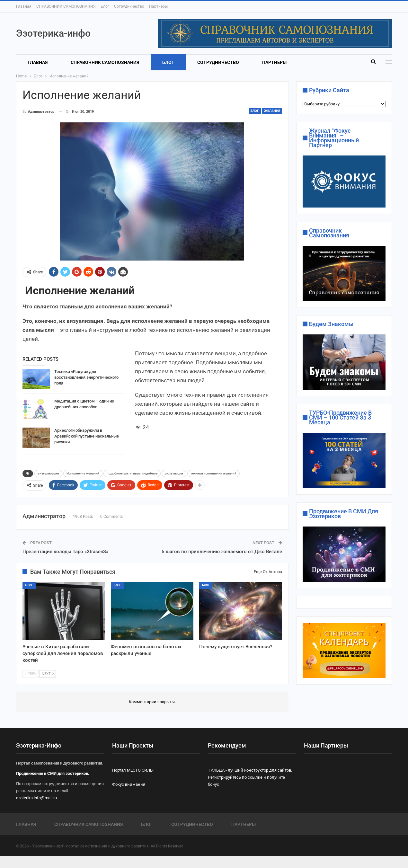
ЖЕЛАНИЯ (272, 110)
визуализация (48, 473)
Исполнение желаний (83, 473)
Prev (30, 674)
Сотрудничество (129, 6)
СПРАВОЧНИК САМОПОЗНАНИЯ (66, 6)
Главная (23, 6)
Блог (105, 6)
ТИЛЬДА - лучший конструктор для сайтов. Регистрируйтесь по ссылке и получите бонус (250, 777)
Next (48, 674)
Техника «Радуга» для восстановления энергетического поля (86, 377)
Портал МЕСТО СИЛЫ (133, 770)
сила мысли (174, 473)
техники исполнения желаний (213, 473)
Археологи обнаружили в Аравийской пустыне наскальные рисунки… (86, 436)
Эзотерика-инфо (53, 33)
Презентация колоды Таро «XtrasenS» (65, 551)
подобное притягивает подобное (132, 473)
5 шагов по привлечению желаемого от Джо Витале (222, 551)
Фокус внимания (128, 784)
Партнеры (158, 6)
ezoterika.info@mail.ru (36, 797)
